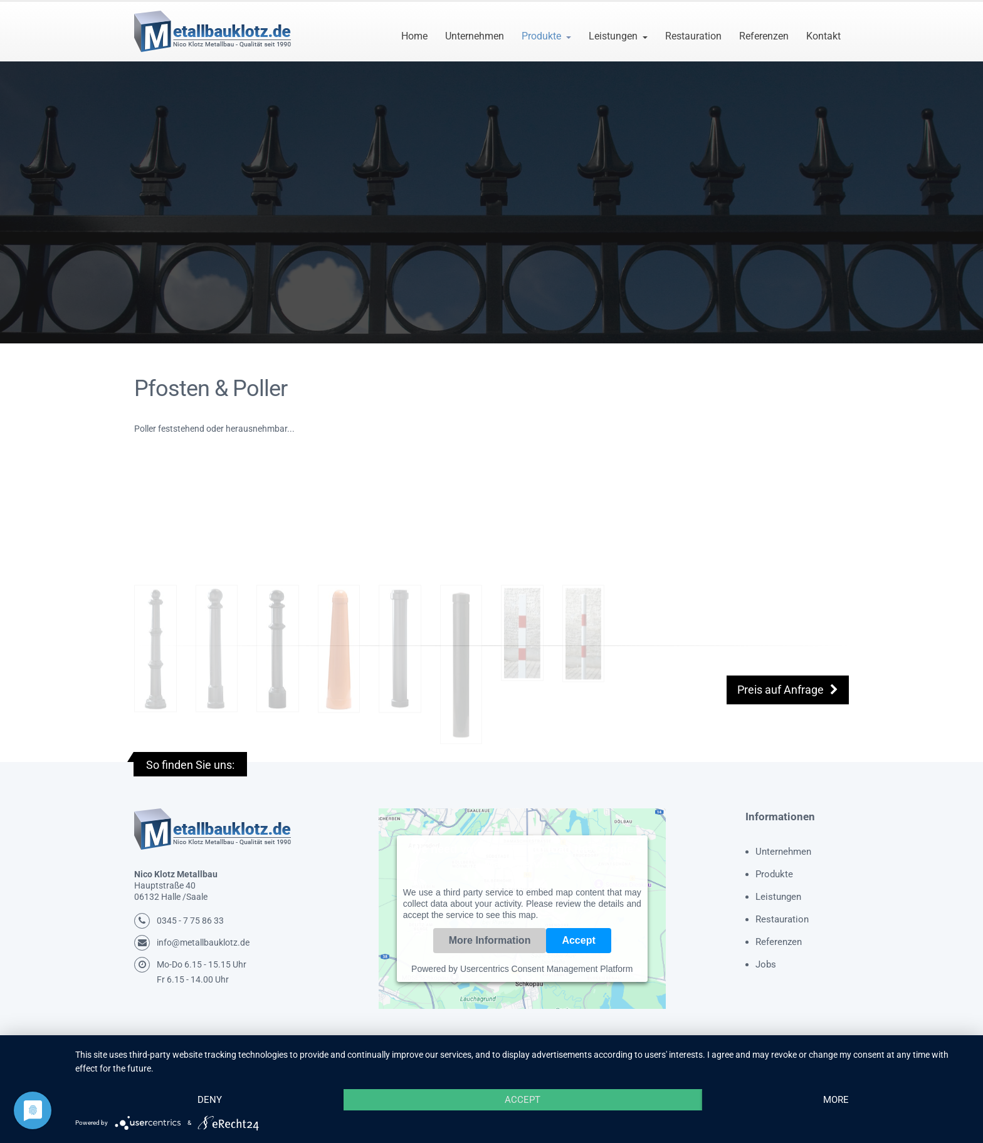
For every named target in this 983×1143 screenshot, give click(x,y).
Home (414, 36)
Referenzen (764, 36)
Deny (209, 1099)
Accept (578, 940)
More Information (490, 940)
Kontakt (823, 36)
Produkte (541, 36)
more (836, 1099)
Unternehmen (474, 36)
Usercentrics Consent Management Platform (546, 969)
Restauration (693, 36)
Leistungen (613, 36)
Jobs (765, 964)
